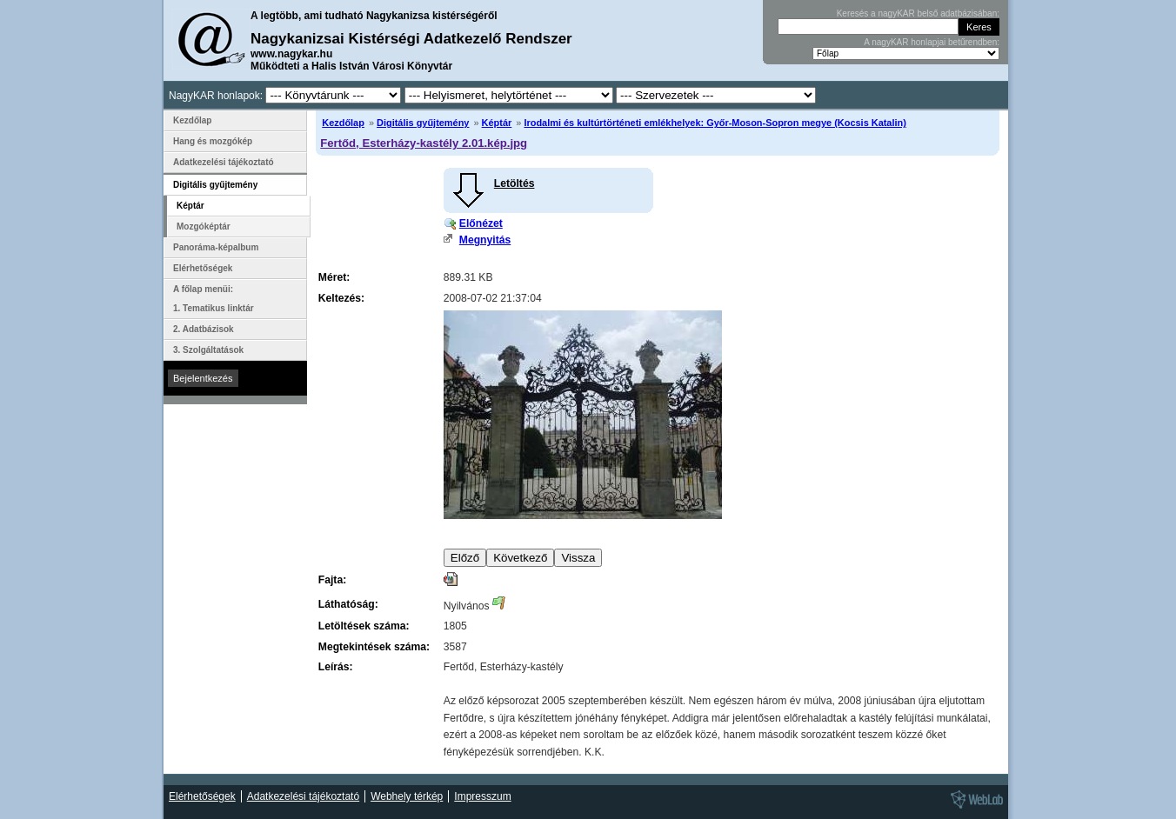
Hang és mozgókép (212, 141)
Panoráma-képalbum (215, 247)
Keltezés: (341, 298)
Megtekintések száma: (374, 647)
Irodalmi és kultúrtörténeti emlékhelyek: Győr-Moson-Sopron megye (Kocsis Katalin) (714, 122)
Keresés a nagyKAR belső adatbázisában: (918, 13)
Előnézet (481, 223)
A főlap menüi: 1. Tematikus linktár (213, 298)
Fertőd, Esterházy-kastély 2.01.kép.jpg (423, 143)
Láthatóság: (348, 604)
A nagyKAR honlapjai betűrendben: (931, 42)
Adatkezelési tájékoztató (223, 162)
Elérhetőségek (202, 268)
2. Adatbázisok (203, 329)
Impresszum (482, 796)
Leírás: (335, 667)
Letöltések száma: (364, 626)
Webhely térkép (407, 796)
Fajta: (332, 580)
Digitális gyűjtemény (423, 122)
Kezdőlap (343, 122)
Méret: (334, 277)
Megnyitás (485, 240)
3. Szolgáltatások (208, 350)
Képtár (497, 122)
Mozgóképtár (204, 226)
